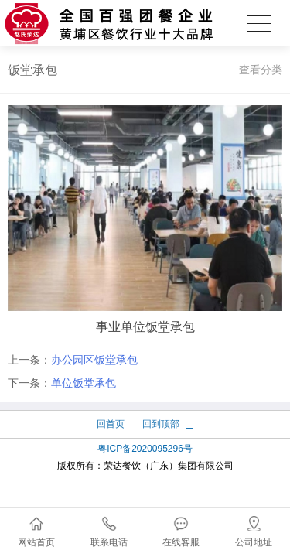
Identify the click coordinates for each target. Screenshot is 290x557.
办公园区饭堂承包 (94, 360)
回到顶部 (160, 424)
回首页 (111, 424)
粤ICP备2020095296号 (145, 448)
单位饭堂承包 (83, 383)
